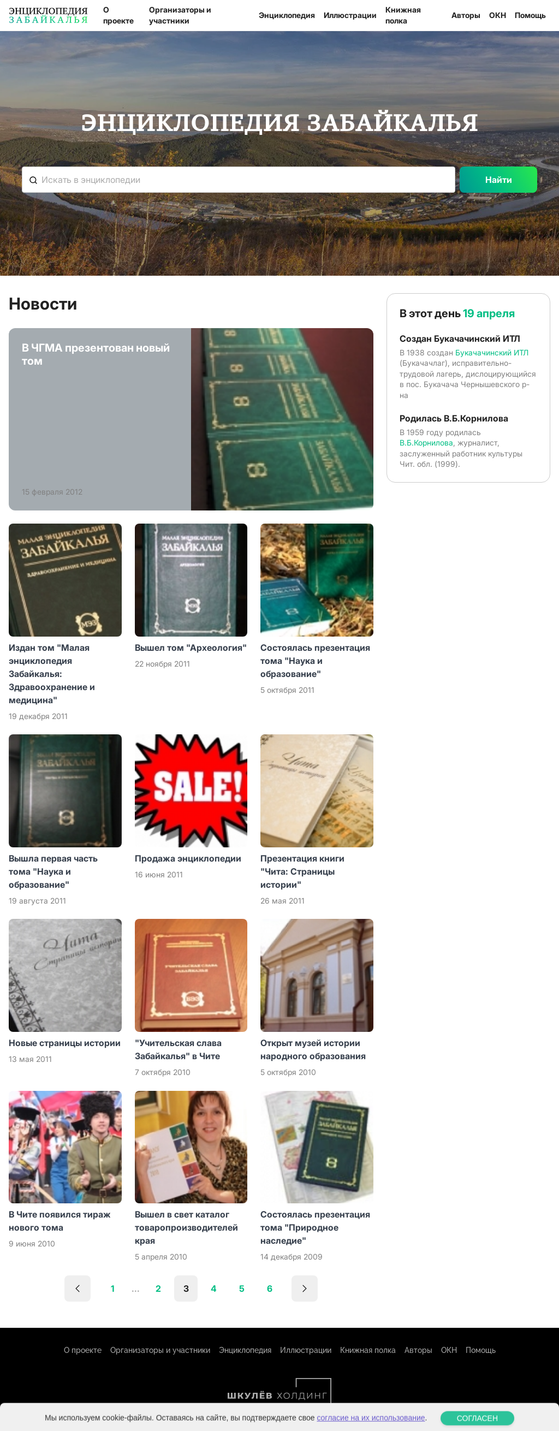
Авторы (465, 15)
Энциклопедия (287, 15)
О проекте (118, 15)
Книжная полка (403, 15)
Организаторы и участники (180, 15)
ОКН (497, 15)
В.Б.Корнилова (426, 442)
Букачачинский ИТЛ (491, 352)
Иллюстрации (350, 15)
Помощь (530, 15)
